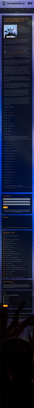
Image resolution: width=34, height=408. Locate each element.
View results (10, 305)
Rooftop (6, 265)
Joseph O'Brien (12, 247)
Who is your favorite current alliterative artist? (11, 295)
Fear (6, 237)
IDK (6, 255)
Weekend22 (13, 3)
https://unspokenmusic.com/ (9, 186)
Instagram (20, 186)
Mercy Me (6, 301)
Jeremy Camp (12, 271)
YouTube (28, 186)
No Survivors (7, 271)
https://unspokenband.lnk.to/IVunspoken (11, 39)
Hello (6, 263)
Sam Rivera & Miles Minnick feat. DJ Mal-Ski (18, 269)
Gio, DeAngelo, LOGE (14, 257)
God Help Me (7, 120)
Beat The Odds (8, 269)
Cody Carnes (6, 298)
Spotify (31, 186)
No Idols (6, 235)
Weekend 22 (15, 316)
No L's (6, 275)
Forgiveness (7, 245)
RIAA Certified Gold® (22, 25)
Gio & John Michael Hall (15, 239)
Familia (6, 251)
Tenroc (9, 249)
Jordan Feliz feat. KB (11, 251)
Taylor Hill (9, 263)
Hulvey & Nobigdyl (12, 265)
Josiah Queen (11, 241)
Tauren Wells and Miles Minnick (17, 267)
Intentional (7, 273)
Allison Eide (9, 255)
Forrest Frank (10, 275)
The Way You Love (8, 277)
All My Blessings (8, 261)
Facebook (16, 186)
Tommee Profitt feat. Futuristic (16, 261)
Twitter (23, 186)
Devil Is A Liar (7, 239)
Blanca (11, 273)
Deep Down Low (8, 243)
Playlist (6, 249)
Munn (11, 245)
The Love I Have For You (9, 253)
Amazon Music (8, 188)
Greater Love (7, 257)
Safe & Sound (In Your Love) (10, 259)
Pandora (14, 188)
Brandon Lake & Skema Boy (13, 235)
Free (11, 164)
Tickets (13, 142)
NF (8, 237)
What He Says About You (25, 45)
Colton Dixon (16, 253)
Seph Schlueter (6, 302)
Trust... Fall (7, 247)
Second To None (8, 267)
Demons (6, 241)
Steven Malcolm (18, 259)
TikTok (26, 186)
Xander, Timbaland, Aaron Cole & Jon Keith (14, 277)
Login (26, 316)
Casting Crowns (7, 296)
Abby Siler (13, 243)
